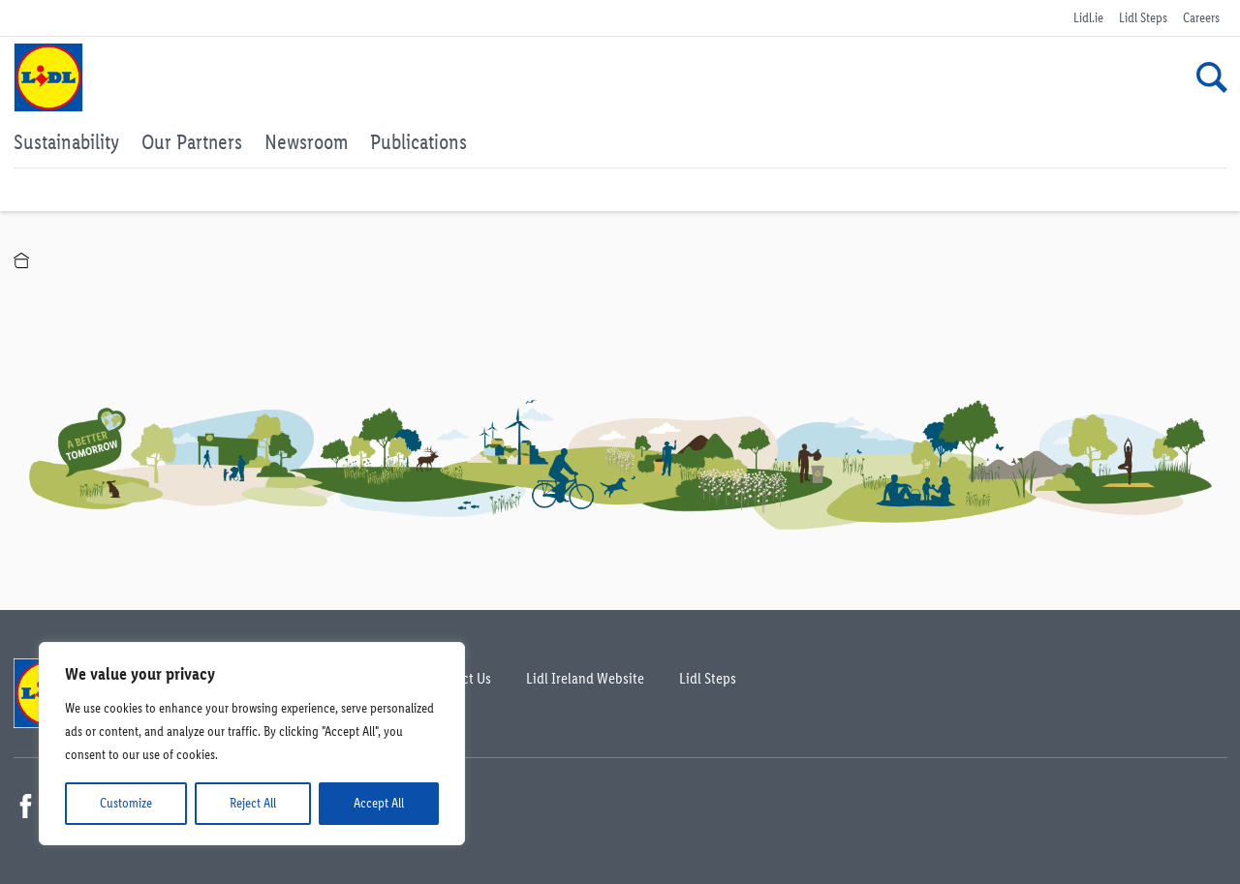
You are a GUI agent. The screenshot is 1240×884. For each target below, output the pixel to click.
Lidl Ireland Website (585, 678)
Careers (1201, 18)
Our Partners (191, 141)
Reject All (253, 803)
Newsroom (306, 141)
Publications (418, 141)
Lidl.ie (1088, 18)
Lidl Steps (1143, 18)
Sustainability (66, 141)
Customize (126, 803)
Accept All (379, 803)
